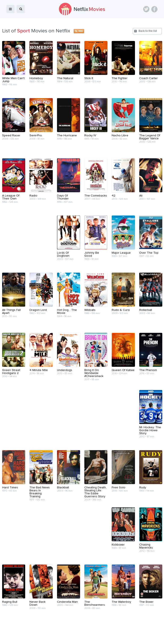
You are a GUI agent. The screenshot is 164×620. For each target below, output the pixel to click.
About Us (69, 605)
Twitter (146, 9)
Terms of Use (110, 605)
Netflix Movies (16, 613)
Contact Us (88, 605)
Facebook (154, 9)
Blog (39, 605)
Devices (53, 605)
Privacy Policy (133, 605)
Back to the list (148, 31)
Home (27, 605)
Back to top (150, 593)
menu (10, 9)
